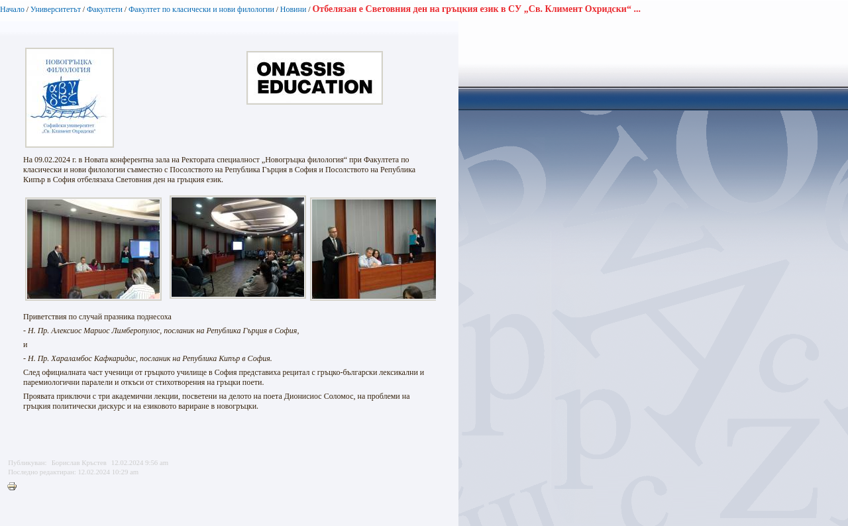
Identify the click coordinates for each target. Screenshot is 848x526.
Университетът (55, 9)
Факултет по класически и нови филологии (201, 9)
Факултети (105, 9)
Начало (12, 9)
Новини (294, 9)
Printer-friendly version (15, 487)
